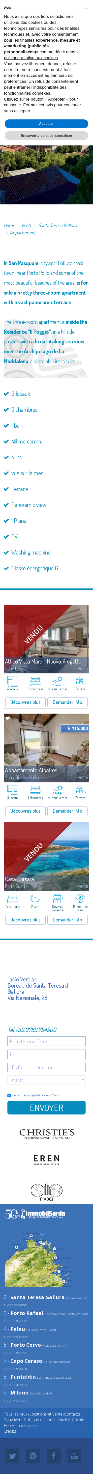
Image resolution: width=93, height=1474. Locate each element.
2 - (34, 1297)
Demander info (67, 702)
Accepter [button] (46, 124)
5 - (22, 1344)
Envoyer (46, 1107)
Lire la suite (64, 361)
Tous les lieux (16, 1414)
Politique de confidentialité (47, 1419)
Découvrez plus (25, 702)
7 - (23, 1361)
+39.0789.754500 (35, 1029)
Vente (26, 225)
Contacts (72, 1414)
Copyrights (13, 1419)
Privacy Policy (49, 1095)
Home (9, 225)
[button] (87, 8)
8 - (20, 1376)
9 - (16, 1392)
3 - (23, 1313)
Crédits (10, 1431)
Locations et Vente (45, 1414)
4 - (14, 1329)
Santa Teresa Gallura (57, 225)
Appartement (22, 232)
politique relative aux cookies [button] (31, 58)
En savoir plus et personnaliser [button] (46, 136)
